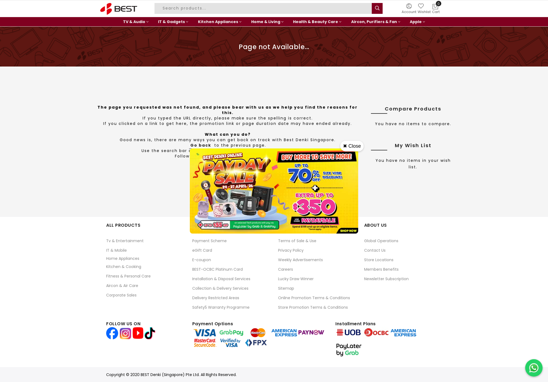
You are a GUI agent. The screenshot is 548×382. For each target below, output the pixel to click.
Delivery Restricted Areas (215, 298)
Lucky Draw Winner (296, 279)
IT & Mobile (116, 250)
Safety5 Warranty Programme (221, 307)
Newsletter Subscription (386, 279)
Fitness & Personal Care (128, 276)
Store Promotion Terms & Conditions (313, 307)
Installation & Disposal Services (221, 279)
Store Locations (378, 260)
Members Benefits (381, 269)
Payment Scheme (209, 241)
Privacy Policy (291, 250)
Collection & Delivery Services (220, 288)
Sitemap (286, 288)
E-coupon (201, 260)
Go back (200, 145)
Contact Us (375, 250)
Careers (285, 269)
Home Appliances (122, 258)
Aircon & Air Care (122, 285)
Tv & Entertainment (125, 241)
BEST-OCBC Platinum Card (217, 269)
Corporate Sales (121, 295)
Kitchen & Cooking (123, 266)
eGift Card (202, 250)
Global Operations (381, 241)
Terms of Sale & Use (297, 241)
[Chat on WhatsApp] (534, 368)
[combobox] (264, 8)
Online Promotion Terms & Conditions (314, 298)
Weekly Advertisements (300, 260)
